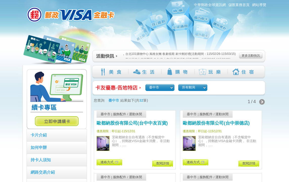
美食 (111, 72)
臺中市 (105, 114)
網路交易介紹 (43, 172)
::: (19, 2)
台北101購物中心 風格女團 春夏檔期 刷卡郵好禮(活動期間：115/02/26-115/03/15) (179, 54)
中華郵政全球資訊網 (210, 5)
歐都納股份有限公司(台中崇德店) (216, 123)
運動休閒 (135, 114)
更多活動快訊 (251, 55)
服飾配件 (119, 114)
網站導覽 (259, 5)
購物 (177, 72)
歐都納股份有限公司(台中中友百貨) (132, 123)
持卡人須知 (41, 160)
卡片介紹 (39, 135)
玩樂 (211, 72)
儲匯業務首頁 (239, 5)
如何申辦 (39, 147)
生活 (144, 72)
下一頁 (262, 102)
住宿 (244, 72)
